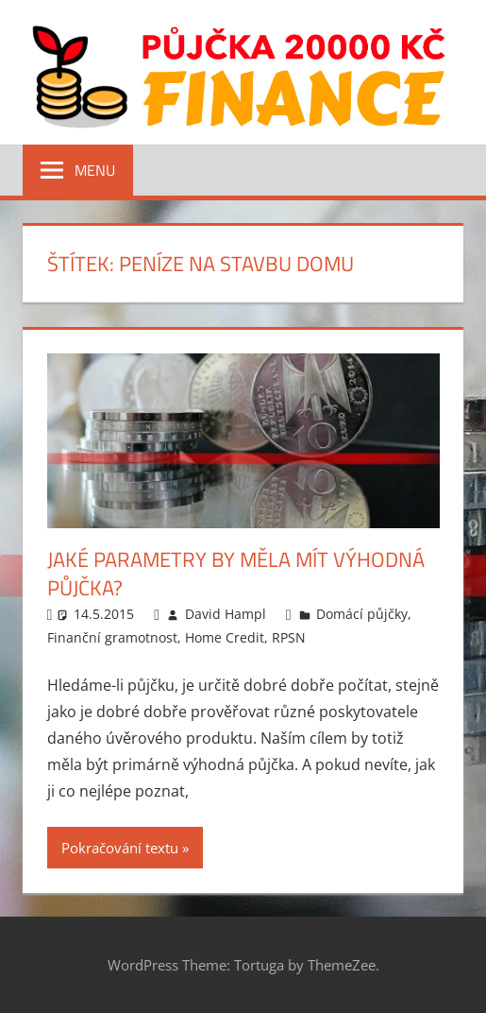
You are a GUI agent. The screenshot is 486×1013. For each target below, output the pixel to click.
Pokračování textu (119, 847)
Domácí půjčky (362, 614)
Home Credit (224, 637)
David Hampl (225, 614)
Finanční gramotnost (112, 637)
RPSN (289, 637)
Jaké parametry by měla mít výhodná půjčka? (236, 574)
